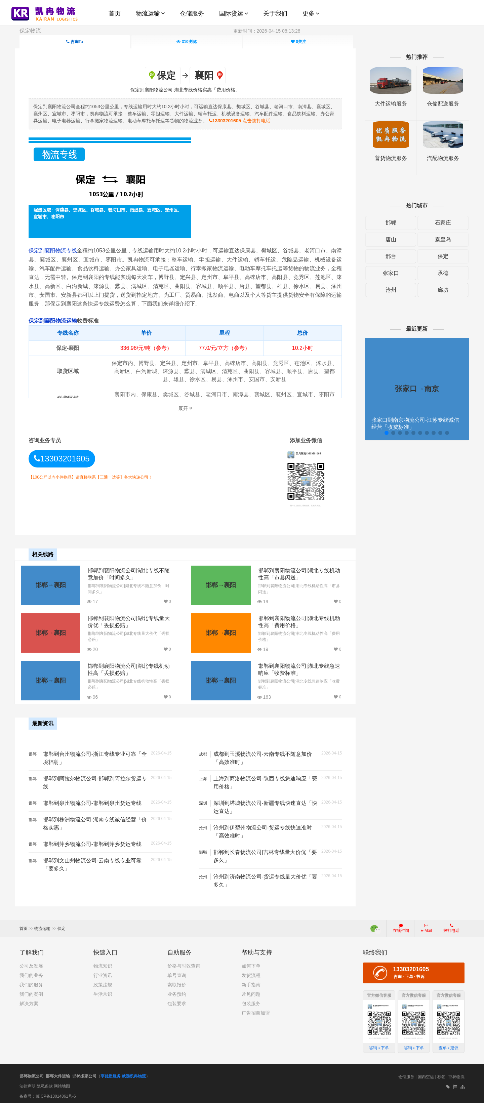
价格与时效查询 (183, 964)
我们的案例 (31, 992)
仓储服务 (406, 1074)
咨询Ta (74, 41)
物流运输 (42, 926)
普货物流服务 (388, 158)
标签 (441, 1074)
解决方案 (28, 1001)
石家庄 (439, 223)
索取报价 (176, 982)
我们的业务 (31, 973)
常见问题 (251, 992)
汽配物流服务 (439, 158)
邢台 (387, 256)
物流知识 (102, 964)
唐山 (387, 239)
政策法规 (102, 982)
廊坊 (439, 290)
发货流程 (251, 973)
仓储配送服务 (439, 104)
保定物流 (30, 31)
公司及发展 (31, 964)
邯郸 (387, 223)
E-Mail (426, 926)
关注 (298, 41)
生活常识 (102, 992)
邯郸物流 (456, 1074)
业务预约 (176, 992)
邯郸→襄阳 (50, 584)
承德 (439, 273)
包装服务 (251, 1001)
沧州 (387, 290)
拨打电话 (451, 926)
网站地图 (62, 1083)
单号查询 (176, 973)
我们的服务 (31, 982)
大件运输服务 (388, 104)
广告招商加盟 (256, 1011)
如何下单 (251, 964)
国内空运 (426, 1074)
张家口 (388, 273)
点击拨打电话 (258, 120)
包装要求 (176, 1001)
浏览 (186, 41)
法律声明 (27, 1083)
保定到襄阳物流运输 (57, 320)
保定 (439, 256)
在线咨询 (401, 926)
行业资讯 (102, 973)
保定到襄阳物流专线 (57, 250)
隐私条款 (45, 1083)
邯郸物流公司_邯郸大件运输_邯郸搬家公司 (57, 1074)
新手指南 (251, 982)
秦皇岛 (439, 239)
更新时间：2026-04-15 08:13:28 (266, 31)
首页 (23, 926)
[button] (383, 433)
